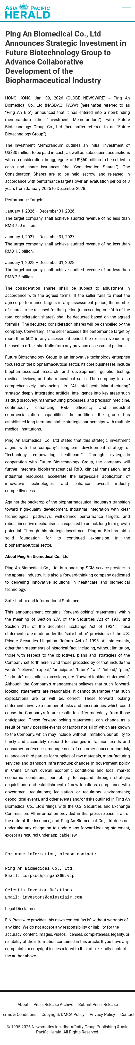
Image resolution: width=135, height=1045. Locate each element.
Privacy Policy (102, 1014)
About (23, 1004)
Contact (127, 1014)
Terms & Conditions (18, 1014)
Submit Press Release (98, 1004)
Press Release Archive (53, 1004)
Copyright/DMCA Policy (63, 1014)
